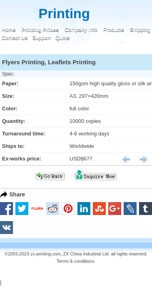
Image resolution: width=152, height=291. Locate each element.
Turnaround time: (23, 134)
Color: (9, 108)
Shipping (140, 30)
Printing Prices (40, 30)
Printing (64, 13)
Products (113, 30)
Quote (63, 38)
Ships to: (13, 146)
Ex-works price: (21, 159)
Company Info (80, 30)
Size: (8, 96)
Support (41, 38)
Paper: (10, 83)
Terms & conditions (75, 261)
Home (9, 30)
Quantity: (13, 121)
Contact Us (15, 38)
